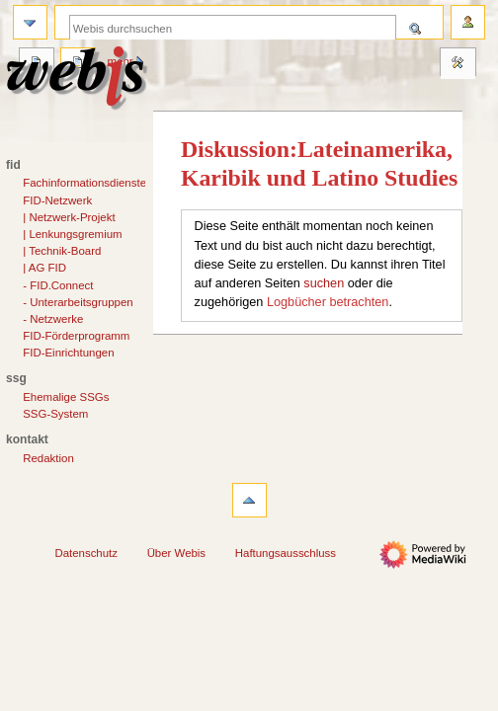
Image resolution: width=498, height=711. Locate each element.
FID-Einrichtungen (68, 352)
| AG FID (44, 268)
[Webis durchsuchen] (232, 28)
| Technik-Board (62, 251)
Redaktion (48, 458)
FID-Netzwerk (57, 200)
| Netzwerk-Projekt (69, 217)
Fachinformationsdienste (84, 183)
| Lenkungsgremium (72, 234)
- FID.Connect (58, 285)
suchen (323, 283)
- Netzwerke (53, 319)
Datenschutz (86, 553)
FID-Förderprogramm (76, 336)
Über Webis (176, 553)
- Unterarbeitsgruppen (77, 302)
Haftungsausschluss (285, 553)
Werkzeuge (457, 64)
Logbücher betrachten (327, 302)
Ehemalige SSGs (66, 397)
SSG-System (55, 414)
